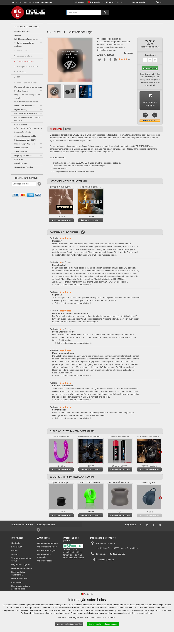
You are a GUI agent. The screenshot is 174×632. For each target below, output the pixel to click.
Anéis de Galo (21, 50)
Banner (14, 551)
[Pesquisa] (105, 12)
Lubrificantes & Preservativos (26, 39)
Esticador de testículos (25, 61)
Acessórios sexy (20, 163)
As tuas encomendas (47, 543)
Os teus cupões (44, 561)
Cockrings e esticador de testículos (24, 44)
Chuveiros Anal (20, 124)
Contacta (79, 2)
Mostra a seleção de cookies (69, 624)
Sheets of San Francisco (23, 167)
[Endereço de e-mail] (24, 184)
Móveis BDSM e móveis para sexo (28, 128)
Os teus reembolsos (47, 547)
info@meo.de (108, 560)
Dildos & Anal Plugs (22, 31)
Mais (160, 452)
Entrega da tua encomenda (18, 573)
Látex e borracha (21, 147)
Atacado (15, 555)
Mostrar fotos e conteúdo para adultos (70, 61)
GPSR (68, 129)
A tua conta (43, 538)
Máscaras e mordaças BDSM (25, 113)
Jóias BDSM (18, 159)
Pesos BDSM (21, 72)
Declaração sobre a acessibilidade (20, 587)
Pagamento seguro (20, 565)
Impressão (16, 583)
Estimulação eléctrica (22, 132)
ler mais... (128, 53)
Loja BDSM (16, 547)
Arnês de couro (20, 151)
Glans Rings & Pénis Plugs (26, 82)
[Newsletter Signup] (39, 183)
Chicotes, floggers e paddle (25, 136)
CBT (18, 77)
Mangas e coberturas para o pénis (28, 87)
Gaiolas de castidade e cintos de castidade (27, 119)
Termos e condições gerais (21, 559)
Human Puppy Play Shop (24, 144)
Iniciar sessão (138, 2)
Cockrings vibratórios (24, 56)
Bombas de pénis (21, 91)
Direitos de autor (19, 579)
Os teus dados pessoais (44, 556)
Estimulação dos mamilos (24, 105)
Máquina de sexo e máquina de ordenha (27, 96)
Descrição (56, 129)
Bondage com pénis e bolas (27, 66)
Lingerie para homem (23, 155)
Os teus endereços (46, 551)
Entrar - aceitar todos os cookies (103, 624)
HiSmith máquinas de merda (26, 102)
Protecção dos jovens (73, 558)
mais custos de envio (150, 47)
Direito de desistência (21, 569)
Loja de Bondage (21, 109)
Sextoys (17, 35)
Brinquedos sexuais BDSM (25, 140)
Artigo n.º (101, 55)
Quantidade (150, 55)
